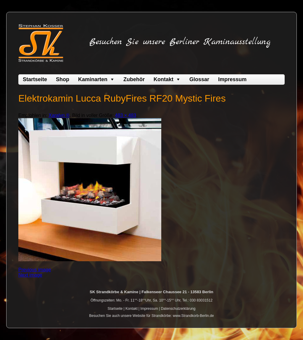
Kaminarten (92, 79)
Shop (62, 79)
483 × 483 (125, 115)
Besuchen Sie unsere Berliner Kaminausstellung (179, 42)
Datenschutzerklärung (178, 309)
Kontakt (163, 79)
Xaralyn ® (59, 115)
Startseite (35, 79)
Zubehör (134, 79)
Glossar (199, 79)
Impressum (232, 79)
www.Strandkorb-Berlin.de (193, 316)
